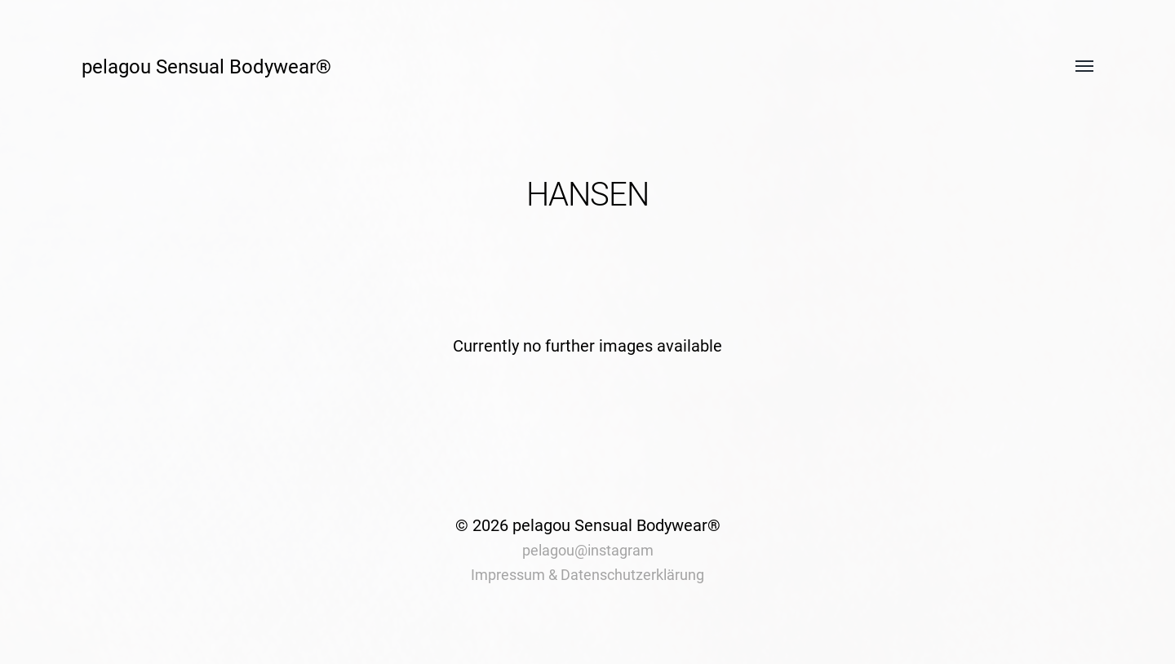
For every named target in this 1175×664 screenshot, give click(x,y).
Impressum (508, 574)
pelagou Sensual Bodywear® (206, 66)
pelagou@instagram (588, 550)
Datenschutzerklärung (632, 574)
